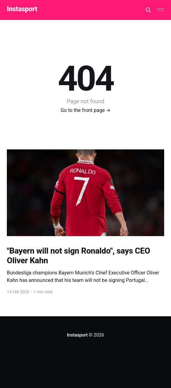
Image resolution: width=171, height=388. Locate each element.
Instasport (22, 9)
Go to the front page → (85, 110)
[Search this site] (148, 10)
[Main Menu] (160, 10)
